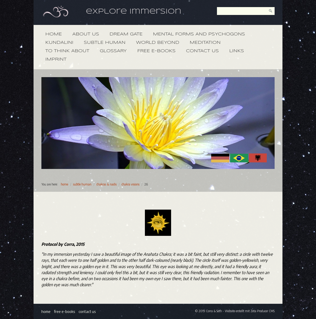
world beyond (157, 43)
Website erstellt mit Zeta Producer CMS (250, 311)
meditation (205, 43)
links (236, 51)
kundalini (59, 43)
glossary (113, 51)
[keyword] (246, 11)
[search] (270, 11)
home (53, 34)
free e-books (156, 51)
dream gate (126, 34)
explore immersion (133, 11)
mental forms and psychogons (199, 34)
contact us (202, 51)
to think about (67, 51)
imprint (56, 59)
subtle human (105, 43)
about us (85, 34)
